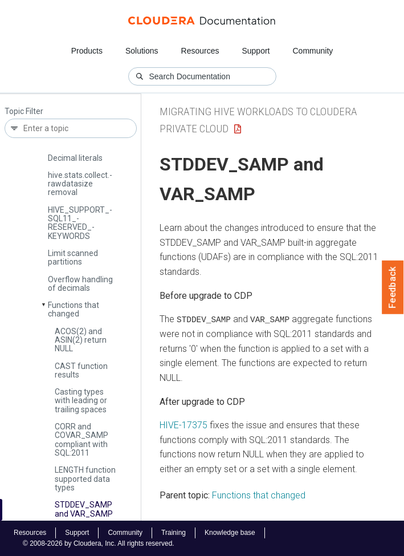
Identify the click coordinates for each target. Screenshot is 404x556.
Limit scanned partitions (73, 257)
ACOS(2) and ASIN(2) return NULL (81, 340)
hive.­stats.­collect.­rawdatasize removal (80, 184)
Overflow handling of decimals (80, 284)
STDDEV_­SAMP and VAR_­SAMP (84, 509)
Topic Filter (24, 111)
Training (173, 533)
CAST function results (81, 370)
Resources (200, 50)
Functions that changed (73, 309)
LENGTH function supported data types (85, 478)
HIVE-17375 (183, 425)
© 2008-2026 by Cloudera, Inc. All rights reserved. (98, 543)
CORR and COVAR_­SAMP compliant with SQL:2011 (81, 439)
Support (256, 50)
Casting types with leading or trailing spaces (81, 400)
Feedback (392, 287)
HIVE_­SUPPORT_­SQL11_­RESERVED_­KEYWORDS (80, 223)
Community (313, 50)
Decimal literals (75, 158)
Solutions (141, 50)
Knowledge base (230, 533)
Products (87, 50)
